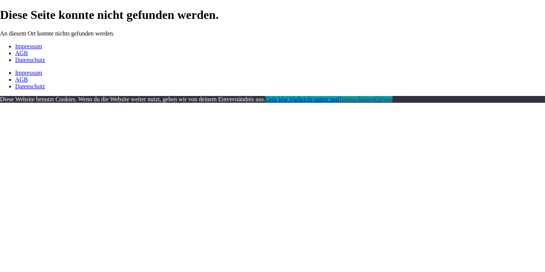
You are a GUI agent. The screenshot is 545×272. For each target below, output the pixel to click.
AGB (21, 53)
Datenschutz (30, 60)
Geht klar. (277, 99)
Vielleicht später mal (314, 99)
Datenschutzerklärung (365, 99)
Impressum (28, 46)
